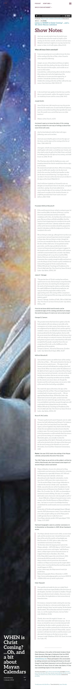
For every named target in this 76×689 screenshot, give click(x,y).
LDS (46, 673)
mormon (64, 673)
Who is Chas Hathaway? (43, 7)
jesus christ (37, 673)
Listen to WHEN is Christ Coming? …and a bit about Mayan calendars (52, 24)
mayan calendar (58, 673)
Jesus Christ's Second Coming (53, 671)
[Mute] (65, 16)
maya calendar (51, 673)
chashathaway (8, 678)
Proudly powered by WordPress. (42, 684)
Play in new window (47, 18)
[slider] (69, 15)
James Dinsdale (63, 684)
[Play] (37, 16)
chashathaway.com (41, 659)
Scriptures (46, 3)
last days (43, 673)
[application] (53, 15)
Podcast (38, 3)
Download (58, 18)
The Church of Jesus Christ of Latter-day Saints (50, 674)
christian (67, 671)
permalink (37, 676)
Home (5, 3)
